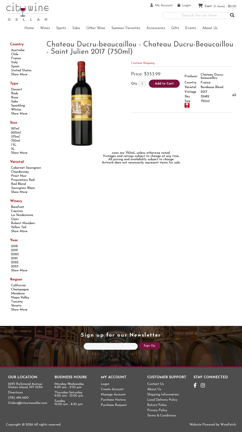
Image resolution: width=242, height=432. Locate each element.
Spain (15, 66)
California (18, 285)
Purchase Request (114, 405)
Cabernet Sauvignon (26, 168)
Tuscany (17, 301)
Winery (16, 201)
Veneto (16, 305)
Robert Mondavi (23, 223)
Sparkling (18, 105)
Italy (14, 62)
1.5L (13, 144)
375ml (15, 136)
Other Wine (94, 28)
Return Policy (157, 405)
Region (16, 279)
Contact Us (155, 384)
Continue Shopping (142, 63)
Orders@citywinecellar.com (27, 403)
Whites (16, 109)
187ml (15, 128)
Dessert (16, 89)
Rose (14, 97)
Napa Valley (20, 297)
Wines (43, 28)
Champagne (20, 289)
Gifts (173, 28)
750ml (15, 140)
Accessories (154, 28)
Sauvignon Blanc (23, 188)
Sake (76, 28)
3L (13, 149)
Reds (14, 93)
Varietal (17, 162)
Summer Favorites (124, 28)
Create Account (112, 389)
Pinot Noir (19, 176)
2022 (15, 262)
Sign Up (149, 345)
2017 (204, 92)
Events (190, 28)
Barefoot (17, 207)
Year (14, 240)
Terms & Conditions (161, 415)
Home (29, 28)
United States (21, 70)
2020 (15, 254)
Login (105, 384)
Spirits (60, 28)
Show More (19, 74)
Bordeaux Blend (212, 87)
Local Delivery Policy (162, 399)
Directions (15, 392)
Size (13, 123)
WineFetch (228, 424)
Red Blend (18, 184)
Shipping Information (163, 394)
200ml (16, 132)
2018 (14, 246)
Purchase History (113, 399)
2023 (14, 266)
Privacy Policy (157, 410)
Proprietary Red (22, 180)
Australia (17, 50)
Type (14, 83)
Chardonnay (20, 172)
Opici (15, 219)
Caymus (17, 211)
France (16, 58)
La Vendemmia (22, 215)
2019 (14, 250)
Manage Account (113, 394)
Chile (14, 54)
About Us (208, 28)
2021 (14, 258)
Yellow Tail (18, 227)
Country (17, 44)
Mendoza (18, 293)
